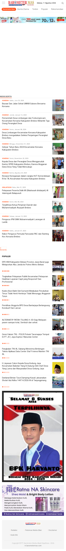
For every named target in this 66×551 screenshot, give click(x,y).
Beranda (3, 250)
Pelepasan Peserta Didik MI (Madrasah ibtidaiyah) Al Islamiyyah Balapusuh (25, 191)
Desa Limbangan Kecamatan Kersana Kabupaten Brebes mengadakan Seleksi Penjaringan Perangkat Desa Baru (25, 135)
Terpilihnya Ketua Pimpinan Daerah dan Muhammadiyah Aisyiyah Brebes (19, 206)
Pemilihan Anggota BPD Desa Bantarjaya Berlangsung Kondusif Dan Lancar (26, 306)
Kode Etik (14, 535)
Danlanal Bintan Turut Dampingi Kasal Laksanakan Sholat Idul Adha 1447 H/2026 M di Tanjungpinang (24, 379)
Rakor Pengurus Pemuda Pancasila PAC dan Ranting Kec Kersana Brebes (25, 235)
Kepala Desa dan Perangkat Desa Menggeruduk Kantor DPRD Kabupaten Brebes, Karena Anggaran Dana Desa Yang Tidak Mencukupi (24, 164)
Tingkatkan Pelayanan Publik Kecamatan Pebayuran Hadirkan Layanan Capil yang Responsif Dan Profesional (25, 279)
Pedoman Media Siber (33, 530)
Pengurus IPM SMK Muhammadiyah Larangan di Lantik (23, 220)
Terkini (35, 9)
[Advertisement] (33, 58)
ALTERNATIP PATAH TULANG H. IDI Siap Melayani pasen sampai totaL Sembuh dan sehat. (24, 321)
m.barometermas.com (33, 546)
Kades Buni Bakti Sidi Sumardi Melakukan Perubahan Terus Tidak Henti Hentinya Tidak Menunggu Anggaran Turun (26, 293)
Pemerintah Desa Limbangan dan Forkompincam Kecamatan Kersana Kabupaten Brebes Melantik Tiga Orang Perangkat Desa (25, 121)
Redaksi (14, 530)
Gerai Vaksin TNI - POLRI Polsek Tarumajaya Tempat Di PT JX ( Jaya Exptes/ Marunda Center (25, 335)
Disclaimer (53, 530)
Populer (44, 9)
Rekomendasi (57, 9)
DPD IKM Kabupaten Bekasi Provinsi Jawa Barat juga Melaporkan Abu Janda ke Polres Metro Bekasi (25, 263)
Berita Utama (23, 9)
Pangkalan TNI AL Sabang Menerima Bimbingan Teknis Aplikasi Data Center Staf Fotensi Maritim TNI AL (25, 351)
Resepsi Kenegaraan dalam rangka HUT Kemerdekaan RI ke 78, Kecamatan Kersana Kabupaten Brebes (26, 177)
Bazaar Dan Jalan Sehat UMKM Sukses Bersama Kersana (23, 105)
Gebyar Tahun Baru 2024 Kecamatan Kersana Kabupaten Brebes (22, 148)
